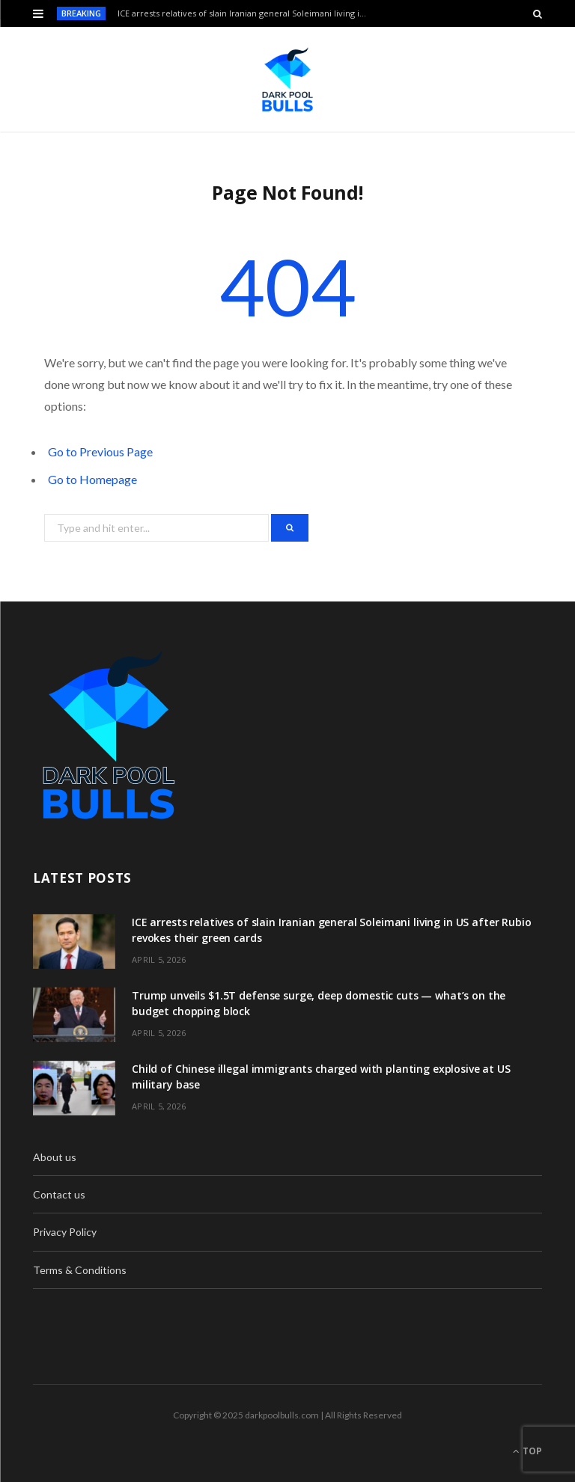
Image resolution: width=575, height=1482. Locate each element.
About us (54, 1157)
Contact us (59, 1194)
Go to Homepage (92, 479)
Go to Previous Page (100, 451)
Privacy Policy (65, 1231)
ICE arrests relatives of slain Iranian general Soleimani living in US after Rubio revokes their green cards (247, 13)
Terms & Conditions (80, 1270)
